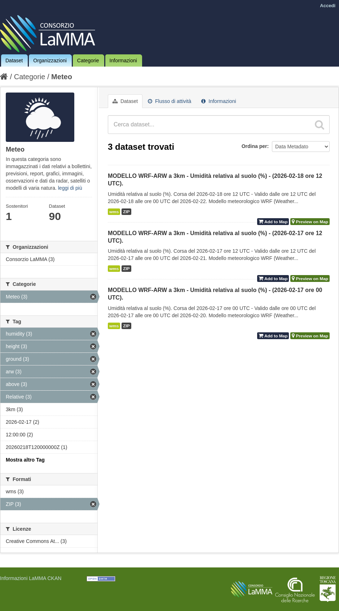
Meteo (61, 77)
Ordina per (254, 146)
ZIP (126, 211)
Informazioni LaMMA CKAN (30, 578)
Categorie (88, 60)
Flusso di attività (169, 101)
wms (114, 211)
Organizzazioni (50, 60)
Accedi (327, 5)
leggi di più (70, 188)
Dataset (14, 60)
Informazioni (123, 60)
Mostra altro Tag (25, 460)
